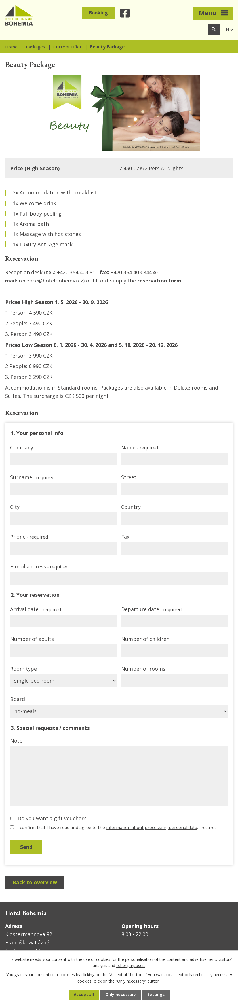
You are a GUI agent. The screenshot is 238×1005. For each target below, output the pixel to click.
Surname (32, 477)
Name (139, 447)
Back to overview (35, 882)
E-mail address (39, 566)
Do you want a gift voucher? (52, 818)
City (15, 506)
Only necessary (120, 994)
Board (17, 699)
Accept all (83, 994)
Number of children (145, 639)
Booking (98, 13)
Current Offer (67, 47)
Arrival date (35, 609)
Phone (29, 536)
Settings (156, 994)
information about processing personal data (151, 827)
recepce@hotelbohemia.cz (51, 280)
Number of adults (32, 639)
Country (131, 506)
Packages (35, 47)
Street (128, 477)
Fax (125, 536)
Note (16, 740)
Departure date (151, 609)
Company (21, 447)
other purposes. (130, 965)
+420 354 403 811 (77, 272)
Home (11, 47)
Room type (23, 668)
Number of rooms (143, 668)
